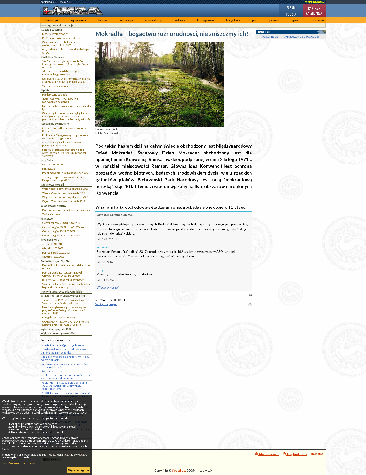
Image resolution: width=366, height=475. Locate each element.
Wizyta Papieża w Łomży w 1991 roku (63, 295)
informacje (50, 20)
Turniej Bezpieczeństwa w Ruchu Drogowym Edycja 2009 (62, 178)
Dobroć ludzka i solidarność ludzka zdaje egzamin (66, 267)
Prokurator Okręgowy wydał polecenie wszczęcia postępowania (65, 137)
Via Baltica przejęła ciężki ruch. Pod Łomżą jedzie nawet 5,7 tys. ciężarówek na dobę (65, 64)
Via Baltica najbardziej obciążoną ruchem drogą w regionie (61, 73)
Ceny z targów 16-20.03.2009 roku (61, 235)
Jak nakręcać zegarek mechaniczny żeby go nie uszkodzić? (65, 365)
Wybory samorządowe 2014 (58, 333)
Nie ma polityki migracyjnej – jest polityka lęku (66, 107)
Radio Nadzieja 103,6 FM (55, 261)
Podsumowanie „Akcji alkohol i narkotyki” (66, 172)
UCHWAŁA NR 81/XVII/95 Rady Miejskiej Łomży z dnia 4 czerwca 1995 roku (66, 323)
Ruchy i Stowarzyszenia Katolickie (61, 291)
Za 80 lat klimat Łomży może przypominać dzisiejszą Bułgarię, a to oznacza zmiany (65, 394)
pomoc (274, 20)
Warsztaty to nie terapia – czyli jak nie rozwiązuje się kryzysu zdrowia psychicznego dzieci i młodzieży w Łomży (66, 116)
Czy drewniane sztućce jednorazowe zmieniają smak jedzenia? (63, 351)
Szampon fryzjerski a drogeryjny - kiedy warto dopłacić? (65, 358)
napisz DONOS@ (315, 1)
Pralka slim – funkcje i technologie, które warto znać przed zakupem (65, 377)
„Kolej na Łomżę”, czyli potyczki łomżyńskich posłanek (60, 100)
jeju (254, 20)
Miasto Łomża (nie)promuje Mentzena (64, 345)
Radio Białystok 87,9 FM (55, 123)
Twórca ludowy (51, 214)
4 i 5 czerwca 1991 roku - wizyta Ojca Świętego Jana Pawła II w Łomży (63, 301)
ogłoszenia (78, 20)
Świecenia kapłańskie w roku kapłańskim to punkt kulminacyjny (66, 285)
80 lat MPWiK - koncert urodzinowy (63, 279)
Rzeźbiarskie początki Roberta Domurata (66, 209)
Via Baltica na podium (55, 85)
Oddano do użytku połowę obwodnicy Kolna (64, 129)
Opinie (45, 90)
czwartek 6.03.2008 (53, 256)
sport (296, 20)
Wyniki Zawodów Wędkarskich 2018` (64, 201)
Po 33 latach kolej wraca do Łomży (62, 37)
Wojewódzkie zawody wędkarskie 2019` (65, 197)
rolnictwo (47, 218)
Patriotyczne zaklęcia (54, 94)
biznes (103, 20)
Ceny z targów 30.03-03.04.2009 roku (63, 227)
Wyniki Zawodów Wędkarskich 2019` (64, 192)
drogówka (47, 160)
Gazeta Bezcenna (51, 29)
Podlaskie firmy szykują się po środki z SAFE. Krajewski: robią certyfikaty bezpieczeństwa (64, 385)
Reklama (317, 454)
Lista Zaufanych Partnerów (18, 463)
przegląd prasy (50, 239)
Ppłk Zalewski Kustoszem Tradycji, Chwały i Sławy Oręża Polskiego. (62, 274)
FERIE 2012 (48, 168)
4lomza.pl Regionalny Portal (63, 456)
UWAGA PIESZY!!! (53, 164)
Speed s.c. (179, 470)
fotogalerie (205, 20)
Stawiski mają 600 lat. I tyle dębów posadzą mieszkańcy (61, 144)
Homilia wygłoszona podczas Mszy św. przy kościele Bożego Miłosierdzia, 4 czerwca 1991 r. (64, 310)
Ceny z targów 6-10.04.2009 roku (61, 222)
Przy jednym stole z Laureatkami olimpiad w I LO (66, 51)
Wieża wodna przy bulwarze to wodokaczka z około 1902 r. (60, 44)
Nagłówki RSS (295, 454)
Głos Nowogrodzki (52, 184)
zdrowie (318, 20)
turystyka (233, 20)
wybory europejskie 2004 (56, 329)
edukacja (126, 20)
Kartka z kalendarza (314, 11)
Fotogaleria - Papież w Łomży (59, 317)
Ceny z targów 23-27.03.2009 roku (61, 231)
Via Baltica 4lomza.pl (53, 56)
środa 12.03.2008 (52, 244)
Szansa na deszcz (51, 371)
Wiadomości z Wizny (53, 205)
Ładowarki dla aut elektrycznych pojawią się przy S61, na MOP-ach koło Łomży (66, 80)
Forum (290, 7)
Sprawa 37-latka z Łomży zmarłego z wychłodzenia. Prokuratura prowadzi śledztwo (64, 152)
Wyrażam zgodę (78, 470)
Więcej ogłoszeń (108, 287)
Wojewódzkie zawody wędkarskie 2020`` (66, 188)
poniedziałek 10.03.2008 (56, 252)
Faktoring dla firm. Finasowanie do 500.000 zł (290, 36)
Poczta (291, 14)
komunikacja (154, 20)
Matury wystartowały (55, 33)
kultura (180, 20)
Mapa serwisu (267, 454)
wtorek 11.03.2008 (52, 248)
